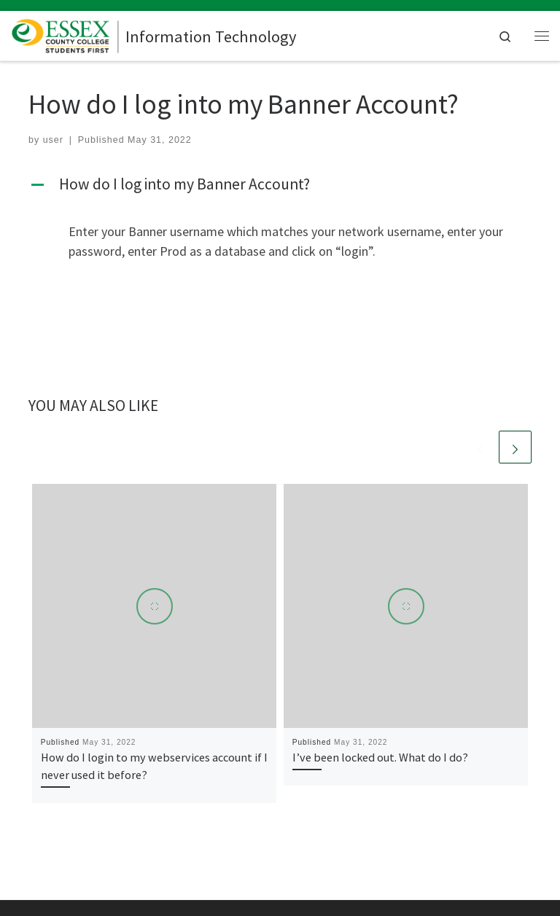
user (53, 140)
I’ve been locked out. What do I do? (380, 757)
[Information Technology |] (65, 33)
